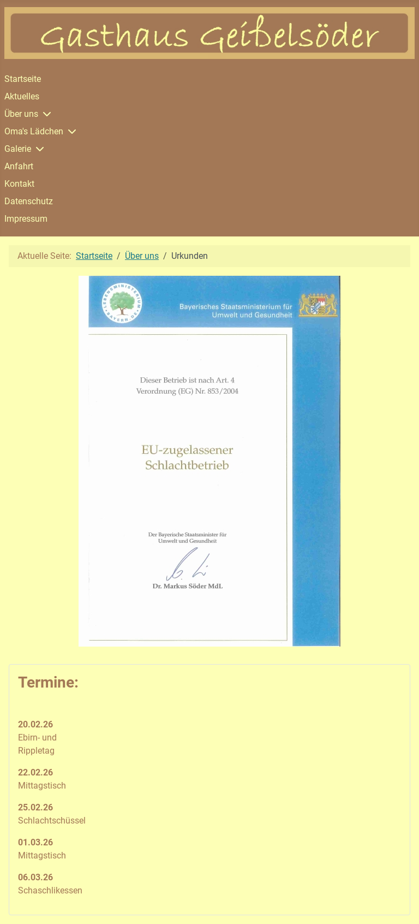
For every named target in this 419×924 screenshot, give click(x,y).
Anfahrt (18, 166)
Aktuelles (21, 96)
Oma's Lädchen (33, 131)
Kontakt (19, 184)
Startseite (22, 79)
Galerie (17, 149)
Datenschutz (28, 201)
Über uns (21, 114)
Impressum (25, 219)
